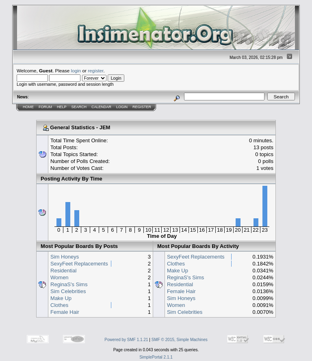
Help (62, 107)
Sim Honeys (64, 257)
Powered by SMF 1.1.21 (126, 339)
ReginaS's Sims (68, 284)
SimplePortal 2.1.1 (156, 357)
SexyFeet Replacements (79, 264)
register (95, 70)
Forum (45, 107)
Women (59, 277)
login (76, 70)
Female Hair (64, 312)
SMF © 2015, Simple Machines (180, 339)
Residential (63, 270)
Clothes (59, 305)
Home (28, 107)
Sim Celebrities (68, 291)
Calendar (101, 107)
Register (141, 107)
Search (79, 107)
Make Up (61, 298)
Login (122, 107)
